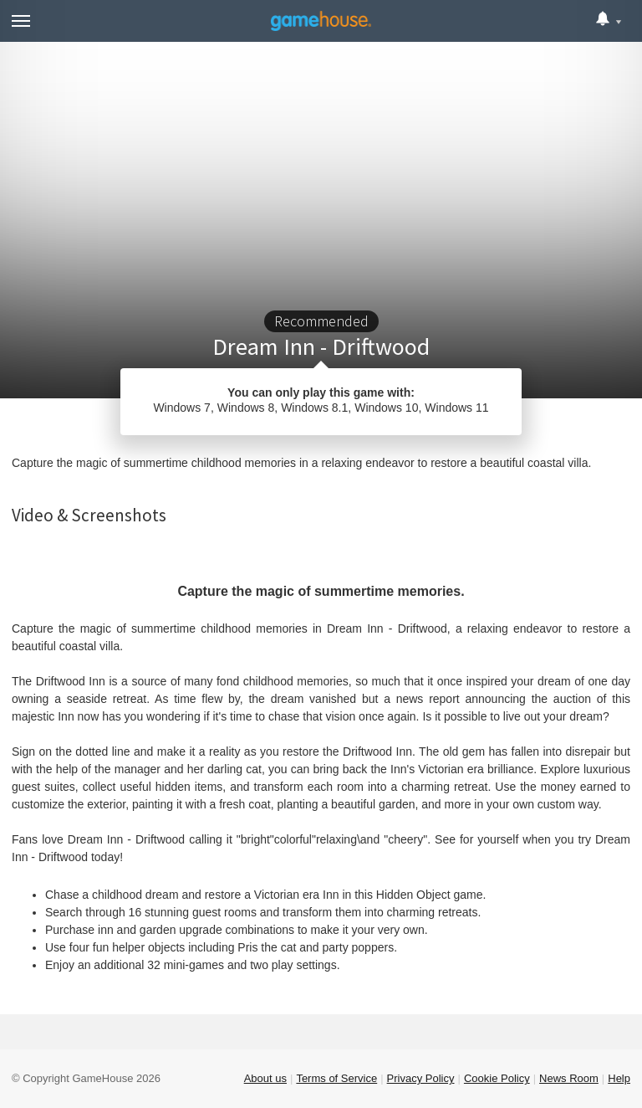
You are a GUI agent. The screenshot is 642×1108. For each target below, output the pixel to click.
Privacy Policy (421, 1078)
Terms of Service (336, 1078)
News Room (569, 1078)
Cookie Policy (497, 1078)
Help (619, 1078)
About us (265, 1078)
